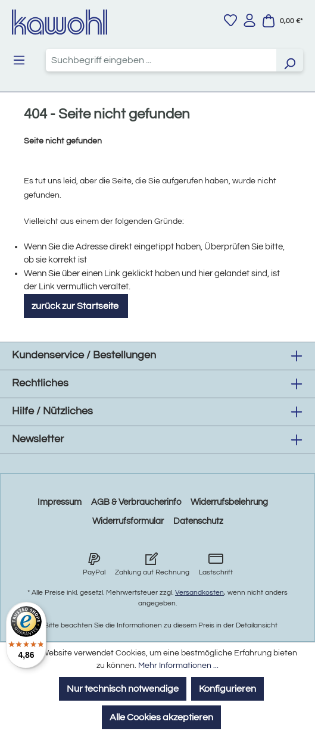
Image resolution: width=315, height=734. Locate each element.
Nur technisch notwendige (123, 689)
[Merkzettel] (230, 20)
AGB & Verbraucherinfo (136, 502)
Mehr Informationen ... (178, 665)
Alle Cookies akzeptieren (161, 717)
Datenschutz (198, 521)
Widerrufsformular (128, 521)
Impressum (60, 502)
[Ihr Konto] (249, 20)
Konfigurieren (227, 689)
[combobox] (161, 60)
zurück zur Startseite (76, 306)
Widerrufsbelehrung (229, 502)
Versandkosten (199, 592)
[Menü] (19, 60)
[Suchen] (289, 60)
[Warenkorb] (282, 21)
